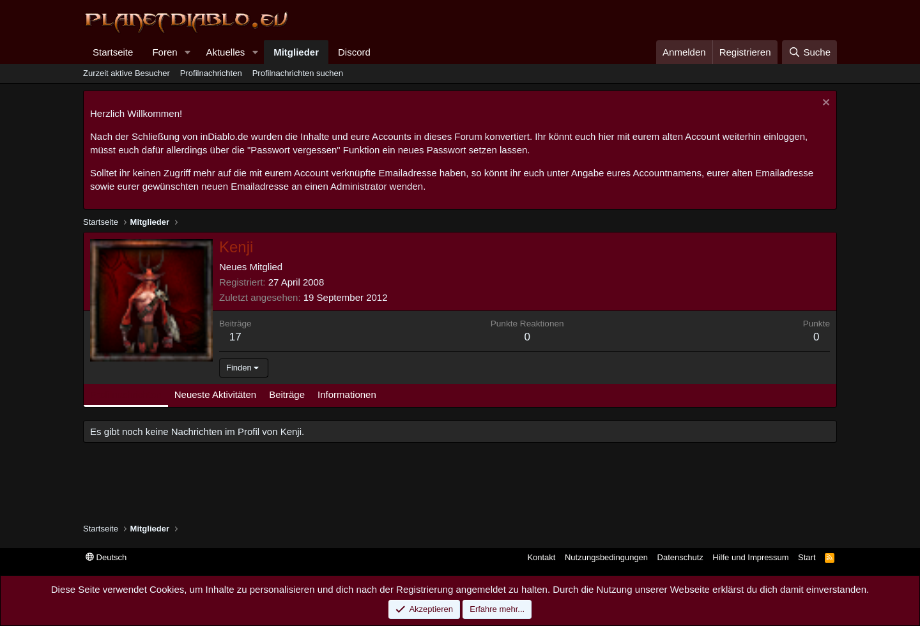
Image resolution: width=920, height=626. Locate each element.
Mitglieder (296, 52)
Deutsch (106, 557)
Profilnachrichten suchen (297, 73)
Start (806, 557)
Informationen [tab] (347, 394)
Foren (164, 52)
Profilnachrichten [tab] (126, 394)
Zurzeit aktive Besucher (126, 73)
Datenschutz (680, 557)
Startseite (113, 52)
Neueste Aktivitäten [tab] (215, 394)
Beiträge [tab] (287, 394)
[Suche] (809, 52)
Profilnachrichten (211, 73)
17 (235, 337)
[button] (187, 52)
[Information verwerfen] (824, 104)
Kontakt (541, 557)
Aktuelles (225, 52)
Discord (354, 52)
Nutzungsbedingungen (606, 557)
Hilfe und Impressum (750, 557)
